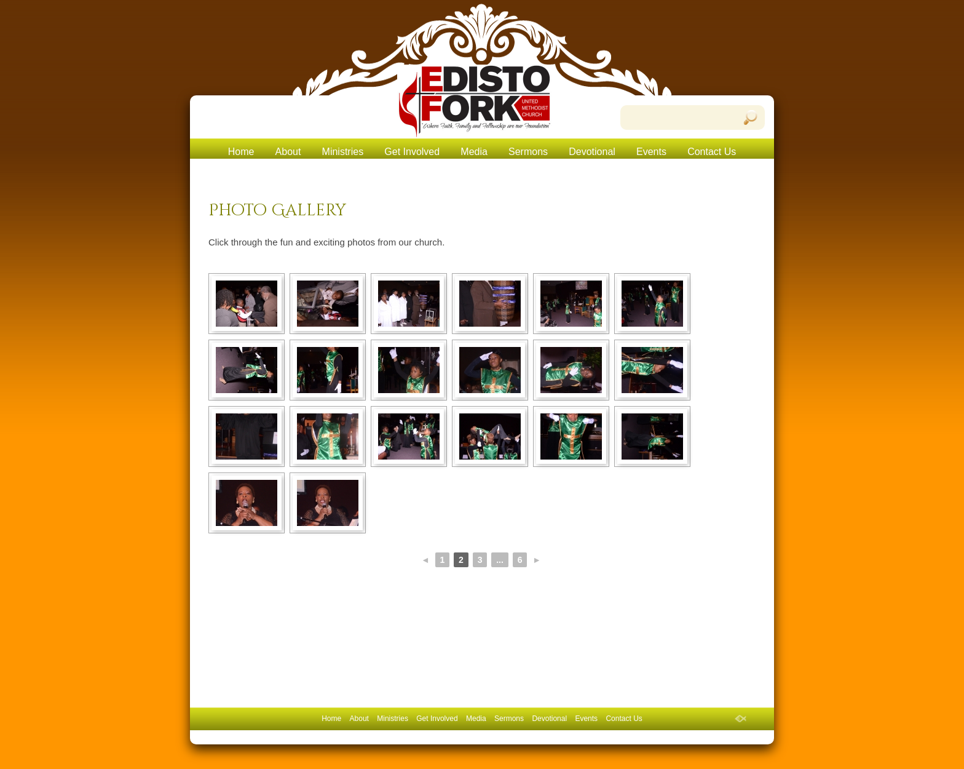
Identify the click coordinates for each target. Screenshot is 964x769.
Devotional (592, 151)
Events (651, 151)
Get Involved (412, 151)
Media (474, 151)
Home (241, 151)
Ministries (343, 151)
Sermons (528, 151)
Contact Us (711, 151)
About (288, 151)
